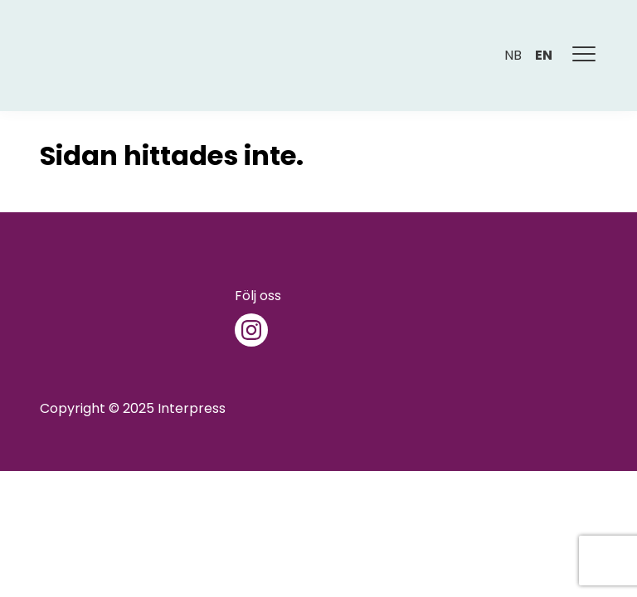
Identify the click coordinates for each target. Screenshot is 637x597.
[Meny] (584, 55)
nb (513, 55)
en (543, 55)
